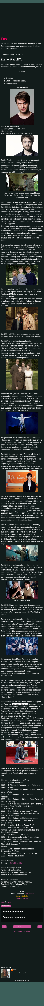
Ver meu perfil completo (19, 973)
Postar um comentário (14, 917)
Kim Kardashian (22, 898)
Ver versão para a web (22, 931)
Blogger (26, 980)
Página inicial (22, 927)
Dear (5, 39)
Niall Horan (29, 894)
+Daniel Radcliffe (15, 863)
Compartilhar (6, 906)
